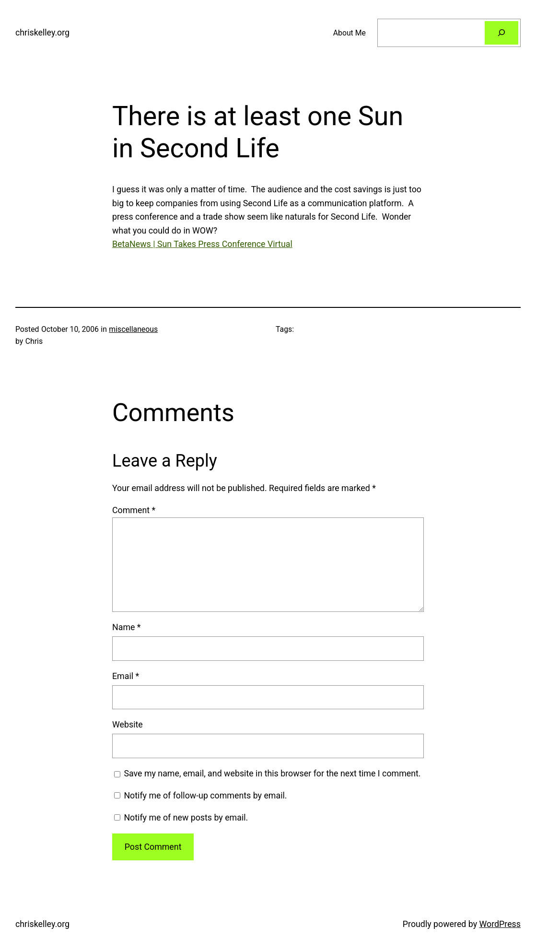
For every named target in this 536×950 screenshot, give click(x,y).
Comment (133, 510)
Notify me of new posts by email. (186, 817)
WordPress (500, 924)
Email (125, 676)
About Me (349, 32)
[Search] (501, 33)
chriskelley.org (42, 32)
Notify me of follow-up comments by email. (205, 795)
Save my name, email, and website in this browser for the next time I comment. (272, 773)
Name (126, 627)
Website (127, 724)
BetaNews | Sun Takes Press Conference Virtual (202, 244)
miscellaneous (133, 329)
